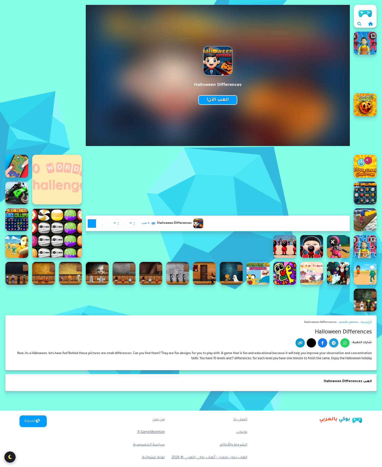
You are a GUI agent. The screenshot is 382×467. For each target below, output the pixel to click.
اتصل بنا (240, 420)
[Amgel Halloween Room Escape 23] (43, 273)
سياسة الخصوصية (149, 445)
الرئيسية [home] (365, 12)
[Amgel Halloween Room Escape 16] (231, 273)
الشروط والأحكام (233, 445)
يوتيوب (241, 432)
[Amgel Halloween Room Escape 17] (204, 273)
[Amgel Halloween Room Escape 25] (365, 300)
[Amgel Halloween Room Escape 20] (124, 273)
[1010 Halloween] (57, 233)
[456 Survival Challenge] (16, 246)
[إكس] (311, 343)
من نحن (159, 420)
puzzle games (348, 322)
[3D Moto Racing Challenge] (16, 193)
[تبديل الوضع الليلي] (10, 457)
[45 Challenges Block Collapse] (16, 219)
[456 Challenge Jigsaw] (365, 246)
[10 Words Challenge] (57, 179)
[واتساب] (345, 343)
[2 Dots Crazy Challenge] (365, 166)
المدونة (32, 421)
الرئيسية (366, 322)
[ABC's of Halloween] (311, 273)
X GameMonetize (151, 432)
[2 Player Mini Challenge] (16, 166)
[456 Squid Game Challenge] (284, 246)
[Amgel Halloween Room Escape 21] (97, 273)
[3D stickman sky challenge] (365, 219)
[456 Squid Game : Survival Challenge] (311, 246)
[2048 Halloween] (365, 193)
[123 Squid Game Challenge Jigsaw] (365, 43)
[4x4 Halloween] (338, 273)
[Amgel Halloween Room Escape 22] (70, 273)
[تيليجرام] (333, 343)
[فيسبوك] (322, 343)
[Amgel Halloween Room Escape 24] (16, 273)
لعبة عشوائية (153, 458)
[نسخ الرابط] (300, 343)
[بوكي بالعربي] (341, 419)
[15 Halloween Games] (365, 104)
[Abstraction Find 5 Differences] (284, 273)
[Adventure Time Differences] (258, 273)
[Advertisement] (43, 78)
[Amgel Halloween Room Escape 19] (150, 273)
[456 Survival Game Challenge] (365, 273)
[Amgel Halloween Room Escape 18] (177, 273)
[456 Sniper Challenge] (338, 246)
